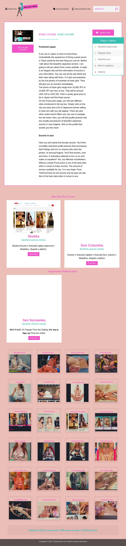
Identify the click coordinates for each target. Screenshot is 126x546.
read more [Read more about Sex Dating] (34, 338)
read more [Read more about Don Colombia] (92, 263)
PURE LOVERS (65, 34)
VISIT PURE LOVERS (23, 49)
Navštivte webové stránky (33, 240)
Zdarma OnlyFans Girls (81, 9)
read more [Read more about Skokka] (33, 254)
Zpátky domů (103, 33)
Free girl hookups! (61, 9)
